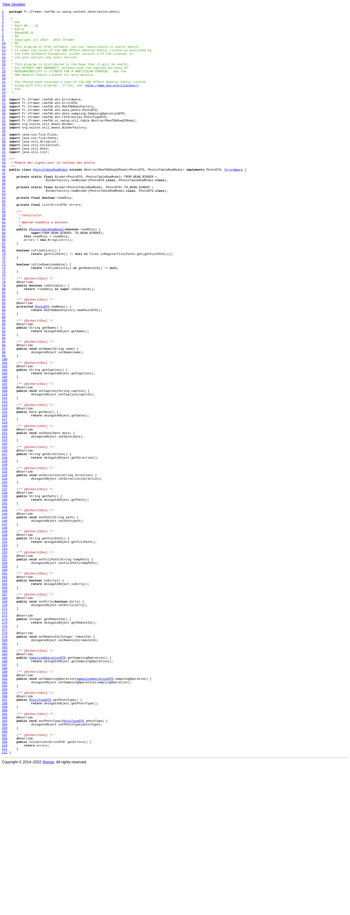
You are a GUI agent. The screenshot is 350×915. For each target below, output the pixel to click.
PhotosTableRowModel (50, 202)
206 (4, 876)
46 (4, 202)
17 (4, 79)
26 (4, 117)
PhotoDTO (42, 366)
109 (4, 467)
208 (4, 884)
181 (4, 770)
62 (4, 269)
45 (4, 197)
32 (4, 143)
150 (4, 640)
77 (4, 332)
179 (4, 762)
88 (4, 379)
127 (4, 543)
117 (4, 501)
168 (4, 716)
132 (4, 564)
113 (4, 484)
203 (4, 863)
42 (4, 185)
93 (4, 400)
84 (4, 362)
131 (4, 560)
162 (4, 690)
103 (4, 442)
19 (4, 88)
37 (4, 164)
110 (4, 471)
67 (4, 290)
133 (4, 568)
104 (4, 446)
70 (4, 303)
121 (4, 518)
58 (4, 252)
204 (4, 867)
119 (4, 509)
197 (4, 838)
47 (4, 206)
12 (4, 58)
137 (4, 585)
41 (4, 181)
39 (4, 172)
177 (4, 754)
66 (4, 286)
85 (4, 366)
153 (4, 652)
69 (4, 299)
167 (4, 711)
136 (4, 581)
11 (4, 54)
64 (4, 278)
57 (4, 248)
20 (4, 92)
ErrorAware (234, 202)
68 (4, 294)
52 (4, 227)
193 (4, 821)
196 (4, 834)
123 (4, 526)
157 (4, 669)
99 (4, 425)
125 (4, 535)
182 (4, 775)
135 (4, 577)
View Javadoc (13, 4)
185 (4, 787)
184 (4, 783)
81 (4, 349)
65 (4, 282)
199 (4, 846)
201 (4, 855)
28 (4, 126)
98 (4, 421)
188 (4, 800)
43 (4, 189)
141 (4, 602)
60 (4, 261)
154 (4, 657)
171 (4, 728)
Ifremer (48, 911)
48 (4, 210)
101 (4, 433)
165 (4, 703)
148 (4, 631)
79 (4, 341)
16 (4, 75)
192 (4, 817)
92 (4, 395)
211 (4, 897)
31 (4, 138)
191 (4, 813)
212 (4, 901)
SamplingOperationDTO (47, 787)
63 (4, 273)
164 (4, 699)
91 (4, 391)
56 (4, 244)
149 (4, 636)
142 (4, 606)
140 (4, 598)
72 (4, 311)
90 (4, 387)
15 (4, 71)
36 (4, 160)
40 (4, 176)
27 (4, 122)
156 (4, 665)
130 (4, 556)
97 (4, 417)
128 (4, 547)
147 (4, 627)
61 (4, 265)
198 (4, 842)
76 (4, 328)
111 (4, 476)
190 (4, 808)
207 (4, 880)
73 (4, 315)
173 (4, 737)
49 (4, 214)
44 (4, 193)
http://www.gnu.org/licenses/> (112, 101)
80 (4, 345)
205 (4, 872)
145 (4, 619)
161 (4, 686)
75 (4, 324)
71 (4, 307)
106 (4, 454)
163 (4, 695)
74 (4, 320)
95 (4, 408)
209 (4, 888)
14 (4, 67)
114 (4, 488)
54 (4, 235)
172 (4, 733)
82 (4, 353)
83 (4, 358)
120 (4, 513)
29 (4, 130)
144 (4, 615)
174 (4, 741)
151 (4, 644)
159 (4, 678)
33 (4, 147)
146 (4, 623)
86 (4, 370)
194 (4, 825)
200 (4, 851)
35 (4, 155)
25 (4, 113)
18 (4, 84)
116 (4, 497)
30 (4, 134)
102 (4, 438)
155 (4, 661)
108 (4, 463)
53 (4, 231)
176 (4, 749)
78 (4, 336)
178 (4, 758)
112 (4, 480)
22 (4, 101)
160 (4, 682)
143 (4, 610)
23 (4, 105)
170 (4, 724)
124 (4, 530)
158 (4, 674)
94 (4, 404)
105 (4, 450)
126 (4, 539)
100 (4, 429)
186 (4, 792)
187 (4, 796)
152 (4, 648)
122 (4, 522)
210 (4, 893)
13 (4, 63)
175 (4, 745)
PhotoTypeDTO (40, 838)
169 (4, 720)
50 (4, 219)
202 (4, 859)
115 (4, 492)
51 (4, 223)
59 (4, 256)
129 (4, 551)
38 (4, 168)
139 (4, 594)
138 (4, 589)
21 (4, 96)
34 (4, 151)
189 (4, 804)
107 (4, 459)
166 (4, 707)
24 (4, 109)
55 (4, 240)
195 (4, 829)
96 (4, 412)
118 (4, 505)
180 (4, 766)
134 (4, 572)
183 (4, 779)
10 (4, 50)
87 (4, 374)
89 (4, 383)
